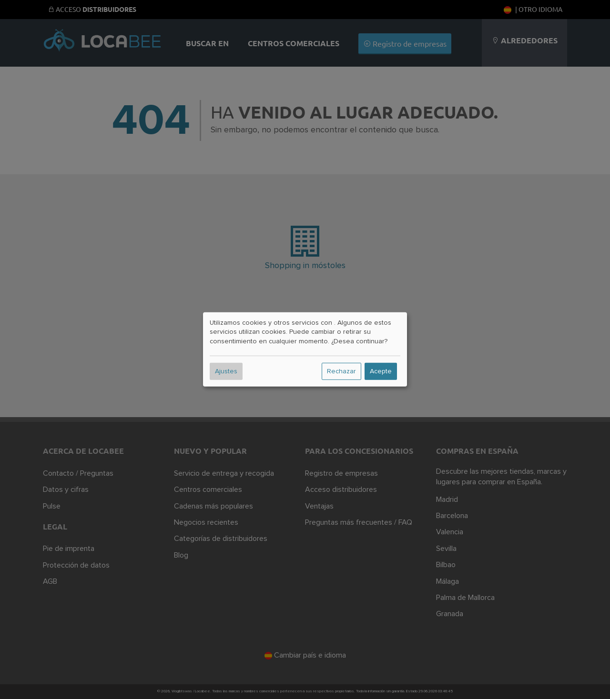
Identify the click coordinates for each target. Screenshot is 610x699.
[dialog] (305, 349)
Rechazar (341, 371)
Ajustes (226, 371)
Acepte (381, 371)
